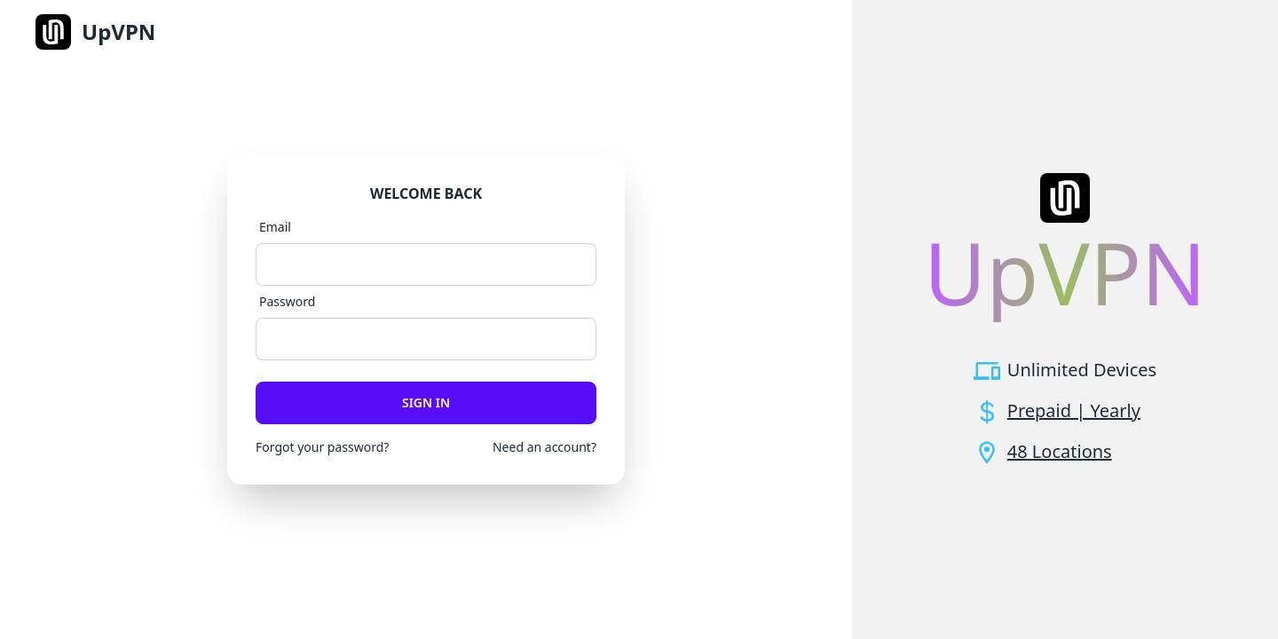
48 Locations (1059, 451)
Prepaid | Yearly (1073, 410)
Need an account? (544, 446)
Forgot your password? (322, 446)
